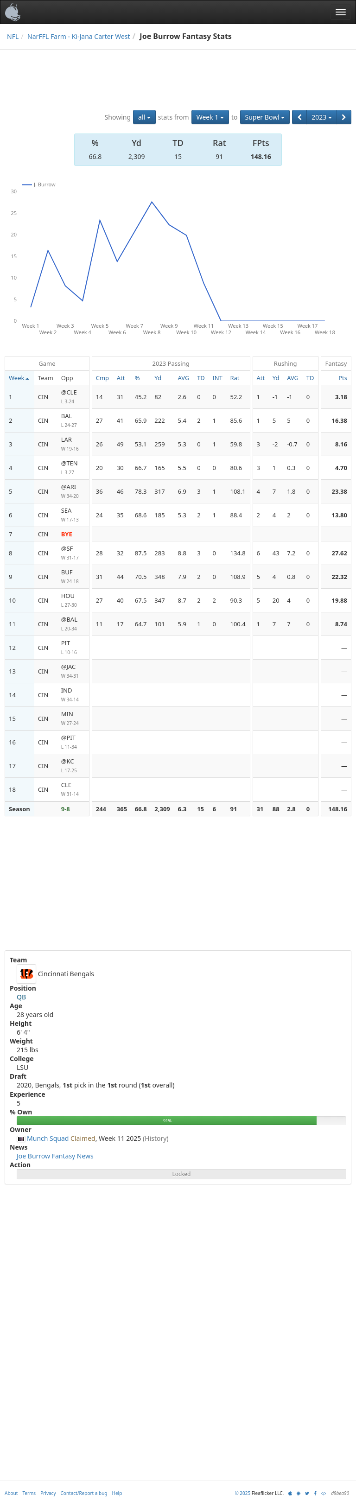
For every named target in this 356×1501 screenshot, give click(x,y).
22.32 (339, 576)
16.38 (339, 420)
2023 (322, 117)
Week (19, 378)
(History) (156, 1138)
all (144, 117)
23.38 (339, 491)
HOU (73, 600)
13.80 (339, 515)
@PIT (73, 742)
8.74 (341, 624)
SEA (73, 515)
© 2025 (242, 1493)
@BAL (73, 624)
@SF (73, 553)
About (11, 1493)
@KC (73, 766)
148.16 (261, 156)
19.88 (339, 600)
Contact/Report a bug (84, 1493)
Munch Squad (48, 1138)
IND (73, 695)
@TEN (73, 468)
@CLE (73, 397)
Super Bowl (265, 117)
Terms (29, 1493)
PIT (73, 648)
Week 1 (210, 117)
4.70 (341, 468)
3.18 (341, 397)
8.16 (341, 444)
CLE (73, 790)
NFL (13, 36)
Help (117, 1493)
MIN (73, 719)
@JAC (73, 671)
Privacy (48, 1493)
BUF (73, 577)
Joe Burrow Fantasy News (55, 1155)
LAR (73, 444)
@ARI (73, 492)
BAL (73, 421)
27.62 (339, 553)
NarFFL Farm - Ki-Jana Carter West (78, 36)
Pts (342, 378)
